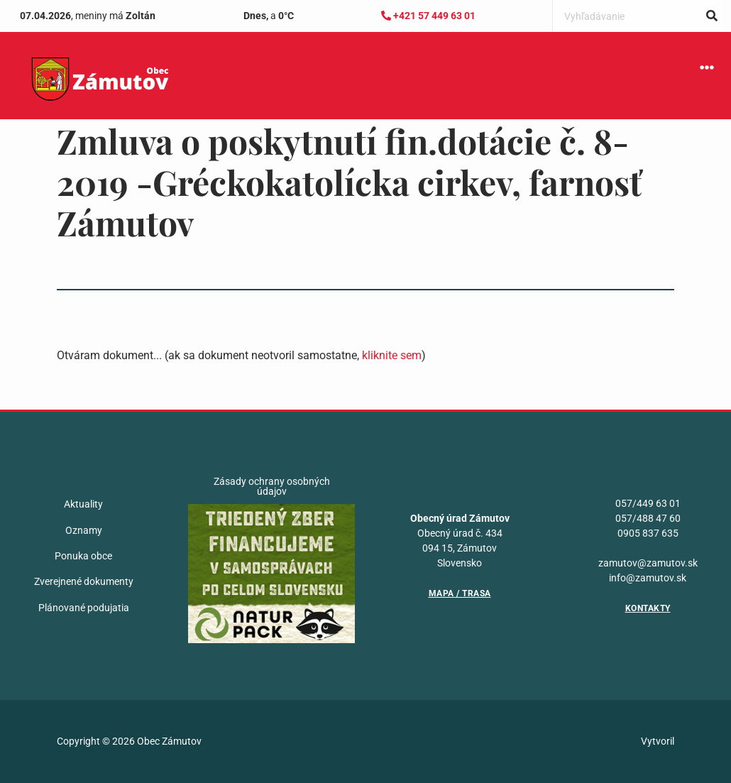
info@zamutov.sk (647, 578)
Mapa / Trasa (460, 593)
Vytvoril (657, 741)
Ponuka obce (83, 556)
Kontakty (648, 608)
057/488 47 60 (648, 518)
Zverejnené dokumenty (83, 581)
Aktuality (83, 504)
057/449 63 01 (648, 503)
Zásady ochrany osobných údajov (272, 486)
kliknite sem (392, 355)
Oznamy (83, 530)
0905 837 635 (647, 533)
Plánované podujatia (83, 607)
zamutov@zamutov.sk (648, 563)
